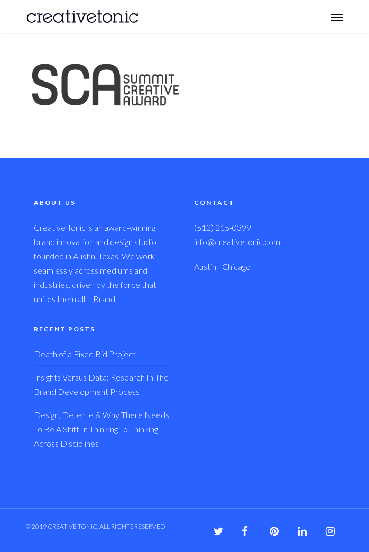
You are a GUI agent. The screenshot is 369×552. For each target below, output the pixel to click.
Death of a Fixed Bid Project (85, 354)
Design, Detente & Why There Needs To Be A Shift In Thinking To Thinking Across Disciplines (101, 429)
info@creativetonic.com (237, 242)
